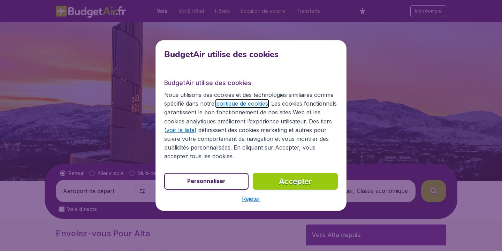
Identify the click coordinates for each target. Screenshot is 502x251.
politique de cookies (242, 103)
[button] (251, 198)
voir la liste (180, 130)
